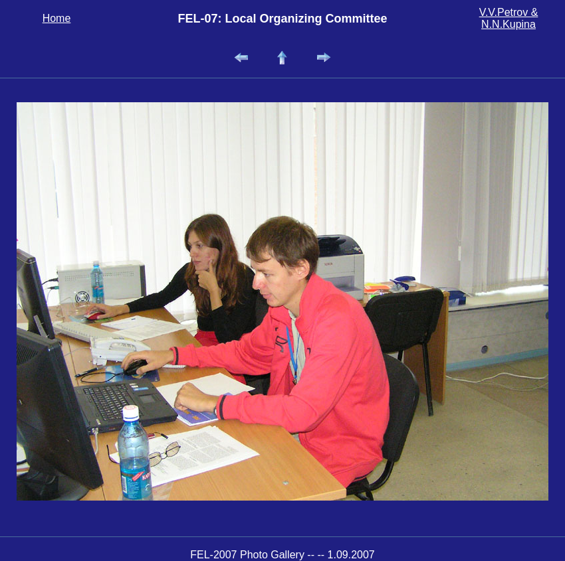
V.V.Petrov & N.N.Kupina (508, 18)
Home (57, 18)
